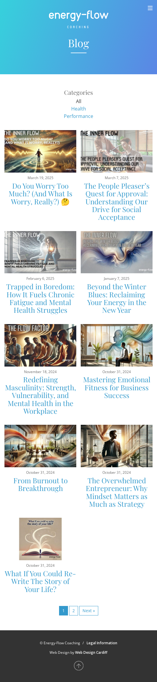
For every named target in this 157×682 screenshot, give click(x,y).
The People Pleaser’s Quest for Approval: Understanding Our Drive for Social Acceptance (117, 201)
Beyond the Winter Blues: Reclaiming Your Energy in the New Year (116, 298)
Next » (89, 610)
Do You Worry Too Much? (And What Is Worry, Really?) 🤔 (40, 193)
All (78, 101)
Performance (78, 116)
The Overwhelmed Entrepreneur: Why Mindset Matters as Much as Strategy (117, 492)
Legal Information (102, 642)
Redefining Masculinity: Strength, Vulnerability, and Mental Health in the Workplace (40, 395)
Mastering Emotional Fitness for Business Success (116, 387)
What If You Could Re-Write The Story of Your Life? (40, 581)
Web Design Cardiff (91, 652)
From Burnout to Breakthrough (40, 484)
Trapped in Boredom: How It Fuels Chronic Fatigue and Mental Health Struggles (40, 298)
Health (78, 108)
